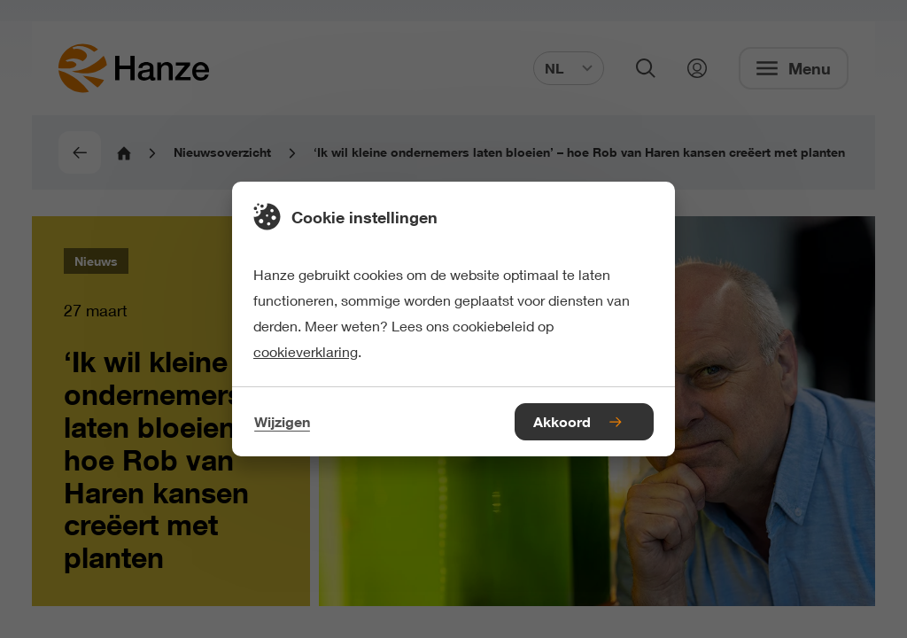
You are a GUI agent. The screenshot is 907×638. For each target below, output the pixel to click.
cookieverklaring (305, 351)
